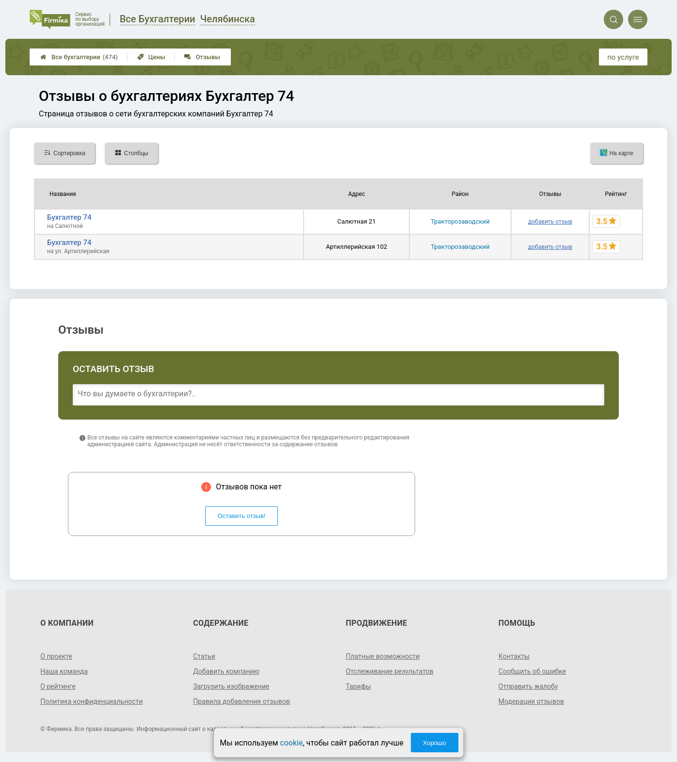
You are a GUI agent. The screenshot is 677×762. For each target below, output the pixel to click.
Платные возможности (382, 656)
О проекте (56, 656)
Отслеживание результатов (390, 671)
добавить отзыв (550, 221)
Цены (151, 57)
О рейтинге (58, 686)
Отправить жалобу (528, 686)
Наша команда (64, 671)
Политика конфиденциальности (91, 701)
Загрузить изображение (231, 686)
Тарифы (358, 686)
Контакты (514, 656)
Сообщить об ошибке (532, 671)
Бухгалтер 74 (69, 217)
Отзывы (202, 57)
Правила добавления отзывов (241, 701)
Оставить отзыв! (242, 515)
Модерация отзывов (531, 701)
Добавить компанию (226, 671)
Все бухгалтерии (79, 57)
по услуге (623, 57)
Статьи (204, 656)
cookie (291, 742)
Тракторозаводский (460, 221)
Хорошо (434, 742)
